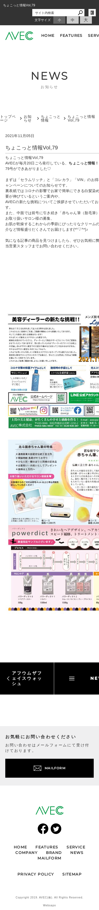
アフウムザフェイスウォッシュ (24, 678)
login (92, 12)
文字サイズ (43, 20)
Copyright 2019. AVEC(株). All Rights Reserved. (49, 897)
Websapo (49, 905)
